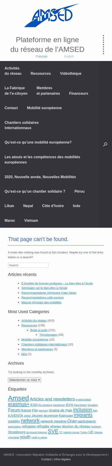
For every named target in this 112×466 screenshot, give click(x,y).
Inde (76, 206)
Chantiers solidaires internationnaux (22, 125)
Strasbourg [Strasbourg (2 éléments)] (16, 432)
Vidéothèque (70, 73)
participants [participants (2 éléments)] (87, 421)
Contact (11, 108)
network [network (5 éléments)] (30, 421)
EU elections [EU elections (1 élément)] (45, 405)
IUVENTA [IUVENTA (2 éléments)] (15, 415)
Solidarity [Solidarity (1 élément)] (96, 426)
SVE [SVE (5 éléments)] (53, 431)
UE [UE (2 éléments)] (90, 432)
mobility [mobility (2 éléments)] (14, 421)
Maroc (10, 220)
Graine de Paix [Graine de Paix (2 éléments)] (60, 410)
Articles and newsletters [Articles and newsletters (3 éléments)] (52, 399)
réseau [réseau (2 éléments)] (55, 426)
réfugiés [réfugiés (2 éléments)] (43, 426)
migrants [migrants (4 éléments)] (83, 415)
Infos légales (62, 459)
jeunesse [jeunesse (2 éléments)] (51, 415)
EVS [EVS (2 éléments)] (69, 405)
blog (24, 354)
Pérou (79, 191)
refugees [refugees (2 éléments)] (29, 426)
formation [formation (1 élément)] (92, 405)
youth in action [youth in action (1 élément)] (39, 437)
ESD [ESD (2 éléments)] (34, 405)
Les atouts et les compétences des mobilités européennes (42, 159)
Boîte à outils (39, 330)
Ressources (41, 73)
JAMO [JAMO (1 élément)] (27, 415)
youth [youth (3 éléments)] (25, 436)
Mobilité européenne (44, 108)
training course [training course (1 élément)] (71, 432)
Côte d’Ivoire (53, 206)
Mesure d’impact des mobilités (42, 302)
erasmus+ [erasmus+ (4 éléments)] (19, 404)
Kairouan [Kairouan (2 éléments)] (66, 415)
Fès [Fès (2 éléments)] (35, 410)
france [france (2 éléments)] (26, 410)
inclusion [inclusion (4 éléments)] (82, 410)
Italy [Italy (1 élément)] (95, 410)
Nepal (28, 206)
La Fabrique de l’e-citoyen (16, 90)
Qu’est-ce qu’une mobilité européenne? (38, 142)
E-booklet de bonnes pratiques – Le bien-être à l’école (57, 283)
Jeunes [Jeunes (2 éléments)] (37, 415)
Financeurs (78, 93)
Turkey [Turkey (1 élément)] (83, 432)
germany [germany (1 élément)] (43, 410)
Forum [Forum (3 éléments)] (14, 410)
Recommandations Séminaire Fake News (49, 292)
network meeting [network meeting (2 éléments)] (53, 421)
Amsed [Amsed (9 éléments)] (18, 398)
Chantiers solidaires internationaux (44, 344)
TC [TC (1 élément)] (61, 432)
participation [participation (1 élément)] (14, 426)
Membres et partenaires (48, 90)
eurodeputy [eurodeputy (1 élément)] (59, 405)
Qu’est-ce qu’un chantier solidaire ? (35, 191)
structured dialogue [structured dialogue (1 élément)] (36, 432)
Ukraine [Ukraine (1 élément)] (98, 432)
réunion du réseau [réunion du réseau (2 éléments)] (76, 426)
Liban (9, 206)
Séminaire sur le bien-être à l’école (44, 288)
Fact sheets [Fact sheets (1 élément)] (80, 405)
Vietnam (31, 220)
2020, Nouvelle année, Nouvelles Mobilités (40, 177)
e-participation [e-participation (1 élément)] (83, 399)
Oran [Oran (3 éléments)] (72, 421)
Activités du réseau (13, 70)
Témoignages (48, 334)
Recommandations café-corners (43, 297)
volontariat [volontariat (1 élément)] (13, 437)
